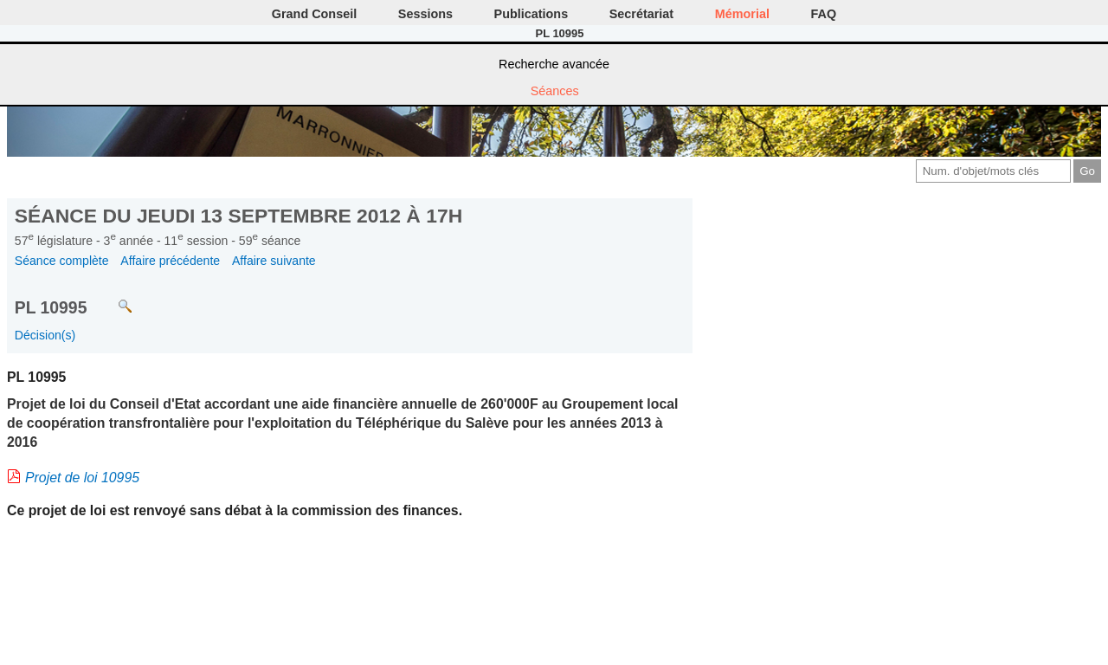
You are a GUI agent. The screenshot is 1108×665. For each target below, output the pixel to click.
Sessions (425, 14)
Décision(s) (45, 335)
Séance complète (62, 261)
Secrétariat (641, 14)
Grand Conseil (314, 14)
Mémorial (742, 14)
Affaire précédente (170, 261)
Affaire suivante (274, 261)
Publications (531, 14)
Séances (555, 91)
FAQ (824, 14)
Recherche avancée (554, 64)
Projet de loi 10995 (82, 477)
